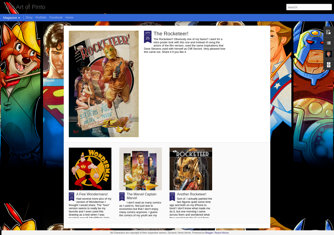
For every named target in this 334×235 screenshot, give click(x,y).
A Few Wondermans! (92, 194)
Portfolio (41, 17)
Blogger (209, 232)
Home (69, 17)
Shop (29, 17)
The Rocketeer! (171, 33)
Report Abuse (222, 232)
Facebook (55, 17)
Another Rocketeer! (191, 194)
